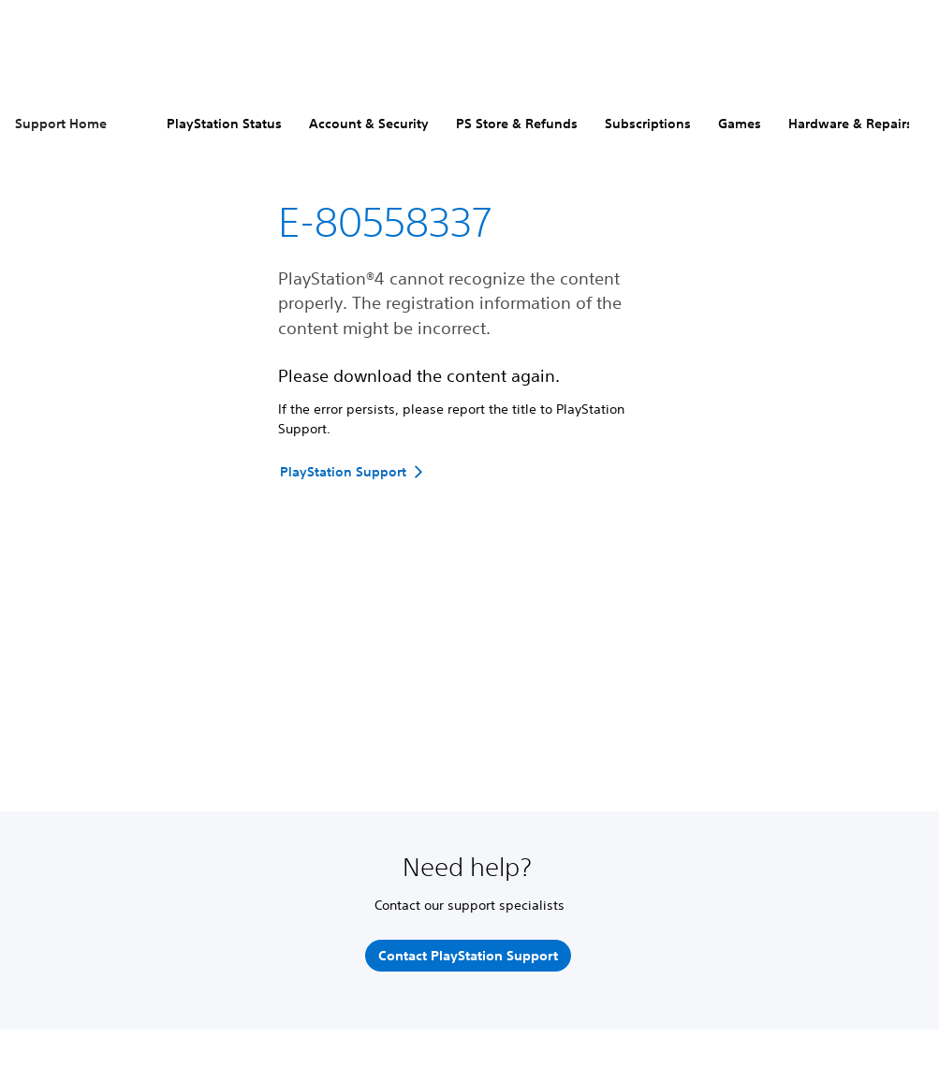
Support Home (61, 123)
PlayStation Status (224, 123)
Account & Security (369, 123)
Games (739, 123)
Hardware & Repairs (850, 123)
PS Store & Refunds (517, 123)
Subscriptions (648, 123)
